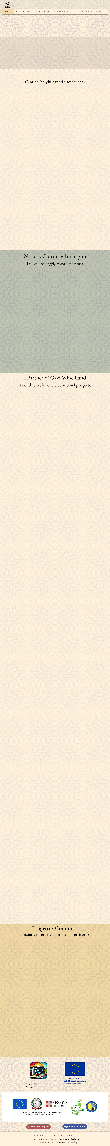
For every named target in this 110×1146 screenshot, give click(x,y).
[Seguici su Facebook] (74, 1126)
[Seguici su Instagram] (38, 1126)
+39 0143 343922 (53, 1139)
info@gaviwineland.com (69, 1139)
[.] (55, 1106)
